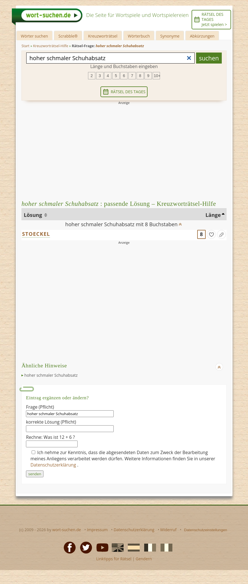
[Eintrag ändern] (221, 234)
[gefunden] (211, 234)
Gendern (144, 558)
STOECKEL (36, 233)
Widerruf (168, 529)
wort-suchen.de (66, 529)
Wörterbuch (139, 36)
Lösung (33, 215)
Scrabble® (68, 36)
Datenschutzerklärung (53, 465)
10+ (157, 75)
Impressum (97, 529)
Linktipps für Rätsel (113, 558)
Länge (213, 215)
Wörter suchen (34, 36)
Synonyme (169, 36)
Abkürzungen (202, 36)
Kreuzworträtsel (102, 36)
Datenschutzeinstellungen (205, 530)
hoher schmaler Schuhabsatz (51, 375)
